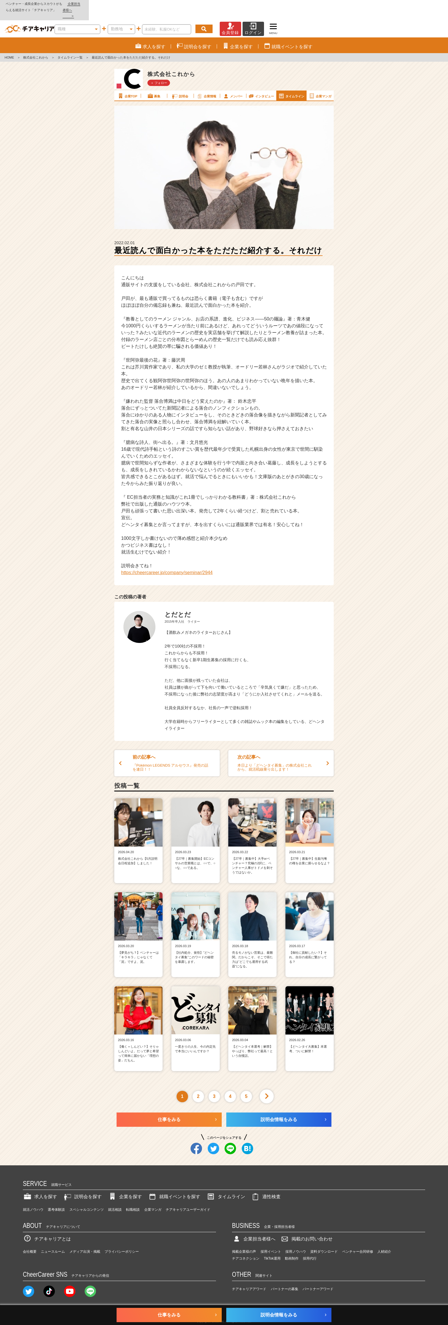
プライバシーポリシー (122, 1239)
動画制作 (292, 1246)
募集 (154, 83)
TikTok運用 (272, 1246)
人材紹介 (384, 1239)
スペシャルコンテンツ (86, 1197)
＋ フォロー (159, 70)
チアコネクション (245, 1246)
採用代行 (310, 1246)
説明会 (179, 83)
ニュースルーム (53, 1239)
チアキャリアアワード (249, 1277)
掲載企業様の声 (244, 1239)
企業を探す (125, 1184)
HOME (9, 45)
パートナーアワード (318, 1277)
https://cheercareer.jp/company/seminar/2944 (167, 560)
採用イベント (271, 1239)
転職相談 (133, 1197)
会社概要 (30, 1239)
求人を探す (40, 1184)
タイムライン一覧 (70, 45)
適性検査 (266, 1184)
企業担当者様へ (425, 3)
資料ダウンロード (324, 1239)
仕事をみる (169, 1107)
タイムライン (291, 83)
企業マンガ (319, 83)
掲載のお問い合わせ (306, 1226)
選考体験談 (56, 1197)
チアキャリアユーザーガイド (188, 1197)
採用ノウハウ (295, 1239)
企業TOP (127, 83)
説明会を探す (82, 1184)
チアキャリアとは (47, 1226)
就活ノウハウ (33, 1197)
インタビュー (261, 83)
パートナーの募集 (284, 1277)
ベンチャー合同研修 (357, 1239)
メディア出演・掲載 (84, 1239)
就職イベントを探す (174, 1184)
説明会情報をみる (279, 1107)
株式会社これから (35, 45)
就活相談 (115, 1197)
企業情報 (206, 83)
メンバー (233, 83)
